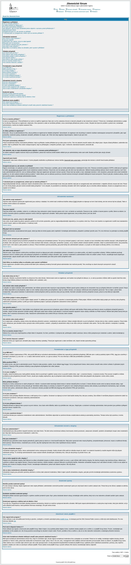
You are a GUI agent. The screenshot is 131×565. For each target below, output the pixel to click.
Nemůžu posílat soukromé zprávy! (13, 93)
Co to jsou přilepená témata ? (11, 75)
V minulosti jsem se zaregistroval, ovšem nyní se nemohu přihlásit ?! (23, 33)
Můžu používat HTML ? (10, 69)
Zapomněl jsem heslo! (9, 30)
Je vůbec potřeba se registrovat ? (13, 25)
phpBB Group (64, 519)
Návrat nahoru (7, 127)
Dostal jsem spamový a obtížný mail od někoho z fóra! (19, 97)
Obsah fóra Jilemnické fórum (11, 16)
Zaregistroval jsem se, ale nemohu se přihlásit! (17, 31)
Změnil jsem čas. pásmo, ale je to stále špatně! (17, 41)
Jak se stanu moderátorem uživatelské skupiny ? (17, 88)
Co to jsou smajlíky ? (9, 71)
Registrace (96, 9)
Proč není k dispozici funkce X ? (12, 103)
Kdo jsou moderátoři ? (9, 84)
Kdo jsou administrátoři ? (10, 82)
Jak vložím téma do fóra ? (10, 53)
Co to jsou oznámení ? (9, 74)
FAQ (56, 9)
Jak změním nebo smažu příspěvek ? (14, 54)
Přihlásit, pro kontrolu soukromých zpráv (77, 11)
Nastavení (60, 11)
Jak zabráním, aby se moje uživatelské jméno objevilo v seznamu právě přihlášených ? (29, 28)
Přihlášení (93, 11)
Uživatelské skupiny (85, 9)
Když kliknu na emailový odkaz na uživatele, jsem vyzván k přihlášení (23, 48)
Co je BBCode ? (7, 67)
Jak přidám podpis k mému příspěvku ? (14, 56)
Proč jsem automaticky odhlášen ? (13, 27)
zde (15, 521)
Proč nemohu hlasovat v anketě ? (13, 62)
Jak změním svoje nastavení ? (12, 38)
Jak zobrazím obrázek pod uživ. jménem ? (15, 44)
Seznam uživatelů (71, 9)
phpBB (62, 562)
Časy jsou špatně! (8, 40)
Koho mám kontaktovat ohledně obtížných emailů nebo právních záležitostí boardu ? (28, 105)
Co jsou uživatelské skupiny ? (11, 85)
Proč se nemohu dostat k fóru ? (12, 61)
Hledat (61, 9)
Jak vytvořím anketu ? (9, 57)
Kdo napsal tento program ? (11, 102)
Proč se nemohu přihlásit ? (11, 24)
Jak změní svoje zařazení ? (11, 46)
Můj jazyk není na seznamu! (11, 43)
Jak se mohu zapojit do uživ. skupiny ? (14, 87)
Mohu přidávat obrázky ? (10, 72)
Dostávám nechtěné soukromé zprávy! (14, 95)
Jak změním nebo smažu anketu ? (13, 59)
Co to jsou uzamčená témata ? (12, 77)
